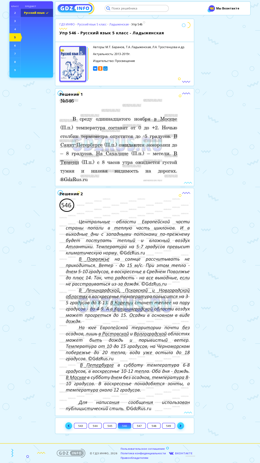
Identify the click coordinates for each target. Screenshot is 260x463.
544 (95, 426)
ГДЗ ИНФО (67, 24)
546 (124, 426)
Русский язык (34, 13)
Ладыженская (119, 24)
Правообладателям (134, 458)
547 (139, 426)
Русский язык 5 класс (91, 24)
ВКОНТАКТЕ (184, 453)
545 (109, 426)
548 (154, 426)
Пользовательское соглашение (143, 448)
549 (168, 426)
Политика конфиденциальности (143, 453)
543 (80, 426)
